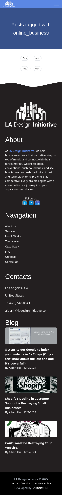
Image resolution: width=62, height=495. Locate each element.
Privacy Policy (43, 483)
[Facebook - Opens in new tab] (24, 202)
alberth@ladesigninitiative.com (26, 311)
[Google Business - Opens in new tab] (37, 202)
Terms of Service (20, 483)
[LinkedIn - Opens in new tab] (31, 202)
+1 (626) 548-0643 (17, 303)
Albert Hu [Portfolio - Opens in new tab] (40, 488)
